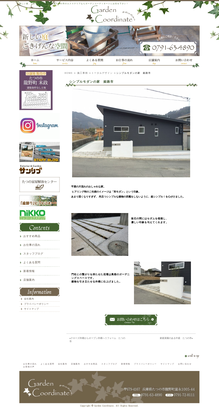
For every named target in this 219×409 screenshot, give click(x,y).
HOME (69, 73)
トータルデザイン (102, 73)
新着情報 (29, 271)
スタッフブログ (33, 253)
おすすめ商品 (31, 236)
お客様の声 (29, 367)
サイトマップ (31, 309)
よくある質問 (31, 262)
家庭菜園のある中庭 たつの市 (176, 338)
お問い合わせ (185, 364)
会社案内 (29, 298)
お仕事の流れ (31, 244)
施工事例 (82, 73)
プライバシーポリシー (36, 304)
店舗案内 (29, 279)
